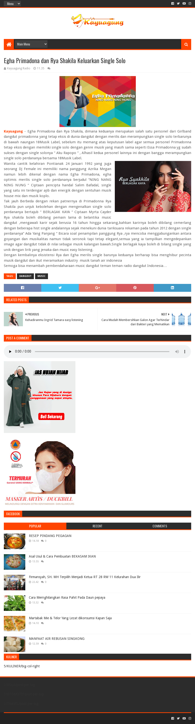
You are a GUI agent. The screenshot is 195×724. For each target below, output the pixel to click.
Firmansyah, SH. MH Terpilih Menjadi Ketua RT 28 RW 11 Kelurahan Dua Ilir (85, 577)
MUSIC (41, 276)
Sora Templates (30, 718)
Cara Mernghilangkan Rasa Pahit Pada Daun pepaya (67, 597)
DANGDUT (25, 276)
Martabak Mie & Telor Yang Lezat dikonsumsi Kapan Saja (70, 618)
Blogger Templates (58, 718)
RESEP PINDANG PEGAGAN (50, 536)
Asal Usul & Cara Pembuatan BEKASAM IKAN (62, 556)
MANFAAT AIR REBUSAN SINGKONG (56, 639)
